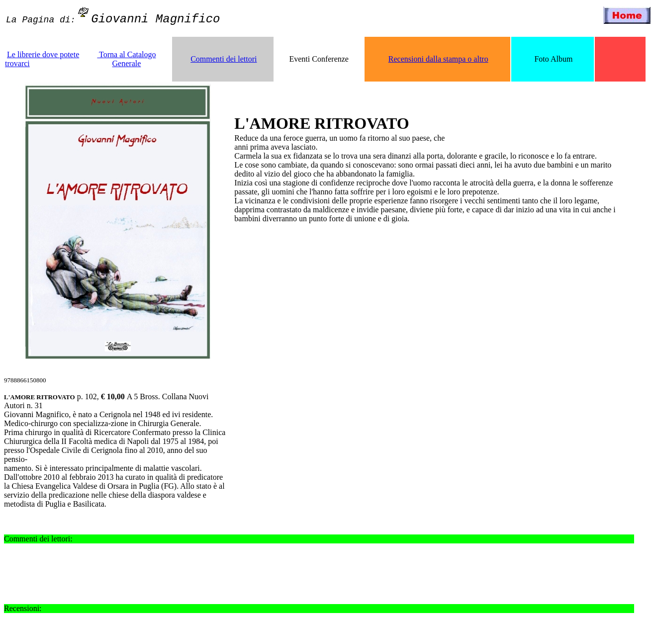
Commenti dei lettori (223, 59)
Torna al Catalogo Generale (126, 59)
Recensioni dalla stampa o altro (438, 59)
